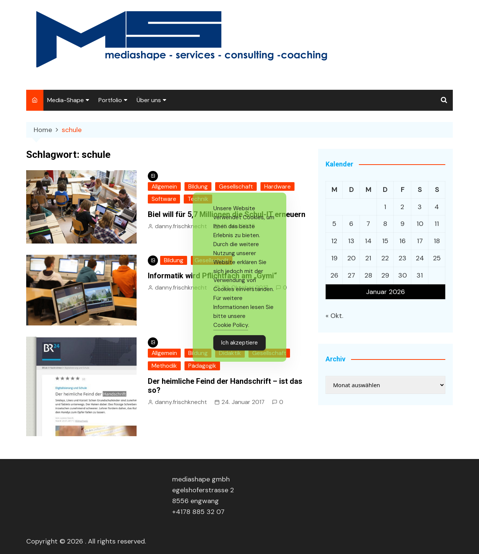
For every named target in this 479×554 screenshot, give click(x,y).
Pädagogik (202, 366)
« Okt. (334, 315)
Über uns (149, 100)
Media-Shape (65, 100)
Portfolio (110, 100)
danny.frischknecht (181, 226)
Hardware (277, 186)
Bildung (198, 186)
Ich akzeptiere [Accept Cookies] (239, 342)
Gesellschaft (236, 186)
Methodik (164, 366)
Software (164, 199)
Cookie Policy (230, 325)
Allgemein (164, 186)
